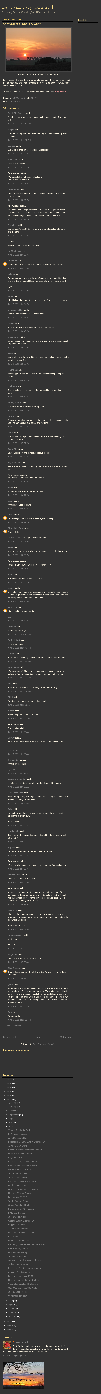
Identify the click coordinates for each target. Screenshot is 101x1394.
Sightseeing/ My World (18, 1264)
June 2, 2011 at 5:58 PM (18, 364)
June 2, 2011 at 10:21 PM (19, 634)
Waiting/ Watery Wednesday (21, 1221)
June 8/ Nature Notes (17, 1256)
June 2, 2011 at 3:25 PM (18, 183)
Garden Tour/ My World (18, 1185)
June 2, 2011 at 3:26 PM (18, 200)
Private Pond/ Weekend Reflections (24, 1165)
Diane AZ (12, 449)
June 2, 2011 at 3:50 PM (18, 255)
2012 (8, 1095)
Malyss (11, 129)
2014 (8, 1087)
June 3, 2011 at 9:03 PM (18, 929)
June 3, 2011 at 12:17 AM (19, 718)
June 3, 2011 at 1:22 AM (18, 773)
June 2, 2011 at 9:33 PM (18, 582)
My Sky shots (14, 538)
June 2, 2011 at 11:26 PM (19, 661)
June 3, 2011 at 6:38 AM (18, 842)
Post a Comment (13, 1026)
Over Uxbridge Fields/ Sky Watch (23, 1288)
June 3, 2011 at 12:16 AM (19, 705)
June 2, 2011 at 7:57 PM (18, 457)
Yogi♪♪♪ (11, 146)
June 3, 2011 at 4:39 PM (18, 869)
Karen (11, 487)
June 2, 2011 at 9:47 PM (18, 621)
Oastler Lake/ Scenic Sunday (21, 1233)
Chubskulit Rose (16, 528)
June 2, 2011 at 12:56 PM (19, 140)
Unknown (12, 261)
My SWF (12, 769)
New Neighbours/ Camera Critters (23, 1280)
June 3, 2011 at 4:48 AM (18, 803)
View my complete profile (14, 1356)
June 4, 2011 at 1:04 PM (18, 1006)
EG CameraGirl (22, 1342)
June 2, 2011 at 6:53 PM (18, 410)
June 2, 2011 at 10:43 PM (19, 648)
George (11, 416)
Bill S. (10, 697)
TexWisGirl (13, 159)
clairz (10, 501)
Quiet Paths (13, 189)
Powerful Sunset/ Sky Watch (21, 1209)
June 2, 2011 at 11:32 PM (19, 678)
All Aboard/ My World (17, 1146)
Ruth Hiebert (14, 640)
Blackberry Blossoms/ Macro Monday (25, 1150)
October (13, 1111)
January (13, 1316)
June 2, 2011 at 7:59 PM (18, 481)
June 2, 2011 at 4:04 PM (18, 304)
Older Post (66, 1037)
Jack (10, 574)
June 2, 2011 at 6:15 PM (18, 380)
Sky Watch (15, 101)
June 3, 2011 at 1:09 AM (18, 754)
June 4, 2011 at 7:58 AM (18, 962)
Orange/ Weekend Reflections (21, 1205)
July (11, 1123)
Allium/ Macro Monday (18, 1229)
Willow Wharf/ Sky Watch (19, 1169)
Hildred (11, 353)
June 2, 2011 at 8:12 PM (18, 495)
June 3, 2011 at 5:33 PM (18, 904)
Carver (11, 323)
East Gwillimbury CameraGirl (27, 7)
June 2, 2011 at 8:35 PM (18, 555)
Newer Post (9, 1037)
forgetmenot (14, 667)
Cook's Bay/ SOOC (17, 1236)
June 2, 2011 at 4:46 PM (18, 318)
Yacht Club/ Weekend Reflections (23, 1284)
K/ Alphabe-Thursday (17, 1134)
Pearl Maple (13, 831)
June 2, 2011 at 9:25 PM (18, 569)
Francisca (12, 225)
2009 (8, 1325)
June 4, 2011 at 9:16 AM (18, 978)
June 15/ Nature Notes (18, 1217)
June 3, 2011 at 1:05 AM (18, 732)
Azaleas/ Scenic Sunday (19, 1272)
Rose (10, 1012)
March (12, 1309)
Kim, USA (12, 607)
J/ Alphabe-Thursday (17, 1173)
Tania (10, 296)
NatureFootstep (15, 875)
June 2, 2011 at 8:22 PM (18, 522)
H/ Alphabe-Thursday (17, 1252)
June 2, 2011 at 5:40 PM (18, 347)
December (14, 1103)
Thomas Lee (14, 760)
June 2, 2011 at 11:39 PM (19, 691)
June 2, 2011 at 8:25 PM (18, 541)
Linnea (11, 654)
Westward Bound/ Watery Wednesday (25, 1260)
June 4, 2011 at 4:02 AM (18, 949)
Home (38, 1037)
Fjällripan (12, 370)
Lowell (11, 588)
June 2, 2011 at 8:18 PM (18, 509)
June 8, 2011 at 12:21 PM (19, 1020)
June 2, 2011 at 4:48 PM (18, 331)
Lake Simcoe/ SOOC (17, 1197)
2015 (8, 1084)
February (13, 1313)
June (11, 1126)
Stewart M (12, 910)
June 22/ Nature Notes (18, 1177)
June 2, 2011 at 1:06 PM (18, 167)
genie (10, 984)
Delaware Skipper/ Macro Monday (23, 1189)
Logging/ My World (16, 1225)
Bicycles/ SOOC (15, 1158)
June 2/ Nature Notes (17, 1292)
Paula (10, 433)
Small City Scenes (16, 113)
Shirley (11, 738)
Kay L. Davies (14, 462)
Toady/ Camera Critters (18, 1201)
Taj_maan (12, 954)
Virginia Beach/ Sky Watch (20, 1130)
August (12, 1119)
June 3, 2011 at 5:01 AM (18, 825)
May (11, 1301)
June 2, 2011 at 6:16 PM (18, 397)
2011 (8, 1099)
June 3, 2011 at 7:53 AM (18, 855)
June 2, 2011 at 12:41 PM (19, 124)
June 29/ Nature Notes (18, 1138)
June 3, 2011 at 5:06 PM (18, 882)
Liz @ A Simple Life (16, 251)
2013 (8, 1091)
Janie (10, 547)
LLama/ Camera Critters (19, 1240)
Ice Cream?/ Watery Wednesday (22, 1181)
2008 (8, 1329)
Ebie (10, 684)
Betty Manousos (15, 935)
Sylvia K (12, 274)
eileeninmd (13, 337)
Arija (10, 809)
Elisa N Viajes (14, 968)
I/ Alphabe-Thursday (17, 1213)
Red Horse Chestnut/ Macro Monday (24, 1268)
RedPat (11, 514)
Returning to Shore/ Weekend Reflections (26, 1244)
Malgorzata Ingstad (17, 779)
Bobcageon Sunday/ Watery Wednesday (26, 1142)
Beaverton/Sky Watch (18, 1248)
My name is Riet (15, 310)
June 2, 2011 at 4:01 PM (18, 268)
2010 (8, 1321)
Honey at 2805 (14, 403)
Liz (9, 241)
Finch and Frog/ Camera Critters (22, 1161)
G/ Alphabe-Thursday (17, 1296)
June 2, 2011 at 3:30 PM (18, 236)
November (14, 1107)
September (14, 1115)
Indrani (11, 711)
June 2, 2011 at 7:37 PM (18, 443)
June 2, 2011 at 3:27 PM (18, 219)
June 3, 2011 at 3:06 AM (18, 787)
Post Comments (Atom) (43, 1044)
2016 (8, 1080)
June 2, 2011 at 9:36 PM (18, 601)
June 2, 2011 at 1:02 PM (18, 154)
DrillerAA (12, 626)
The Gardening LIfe (16, 750)
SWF (10, 617)
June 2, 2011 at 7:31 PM (18, 427)
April (11, 1305)
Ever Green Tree (15, 793)
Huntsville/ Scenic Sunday (20, 1154)
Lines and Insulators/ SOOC (20, 1276)
